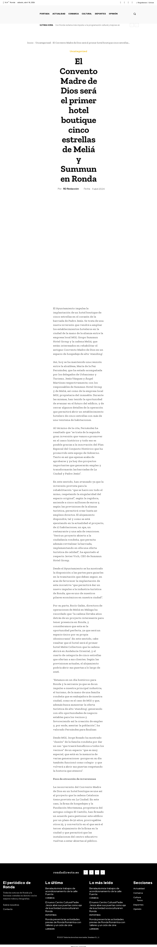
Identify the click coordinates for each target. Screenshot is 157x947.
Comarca (49, 897)
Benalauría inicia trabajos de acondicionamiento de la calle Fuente (60, 890)
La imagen (49, 926)
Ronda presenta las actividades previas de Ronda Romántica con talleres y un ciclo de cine (62, 920)
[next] (137, 25)
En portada (50, 913)
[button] (135, 14)
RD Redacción (71, 188)
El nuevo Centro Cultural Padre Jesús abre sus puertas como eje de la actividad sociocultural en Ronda (62, 905)
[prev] (132, 25)
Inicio (30, 42)
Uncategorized (43, 42)
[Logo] (66, 872)
